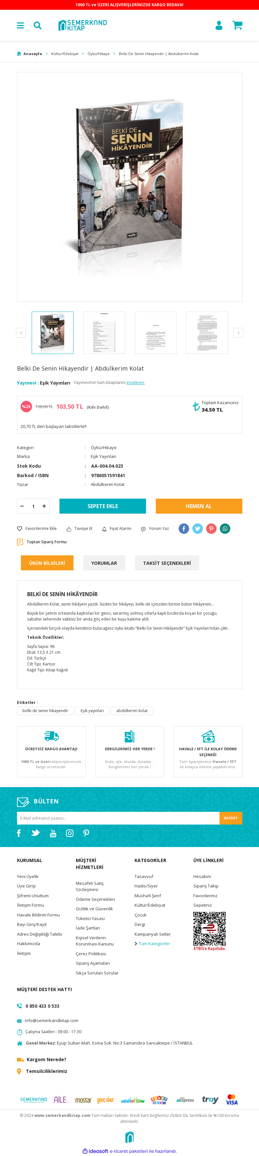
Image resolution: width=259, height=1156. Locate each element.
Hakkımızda (28, 943)
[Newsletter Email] (129, 818)
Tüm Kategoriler (152, 943)
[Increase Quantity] (44, 506)
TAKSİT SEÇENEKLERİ (167, 563)
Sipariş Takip (206, 886)
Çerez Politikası (91, 954)
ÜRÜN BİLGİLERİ (47, 563)
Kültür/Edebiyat (150, 905)
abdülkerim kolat (132, 710)
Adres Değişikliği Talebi (39, 934)
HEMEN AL (199, 506)
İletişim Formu (30, 905)
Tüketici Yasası (90, 918)
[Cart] (237, 25)
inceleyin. (135, 382)
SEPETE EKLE (103, 506)
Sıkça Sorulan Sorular (97, 973)
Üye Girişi (26, 886)
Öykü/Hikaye (104, 447)
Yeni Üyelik (28, 876)
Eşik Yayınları (55, 383)
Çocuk (141, 915)
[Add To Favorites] (37, 529)
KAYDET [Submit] (231, 817)
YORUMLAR (104, 563)
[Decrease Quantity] (22, 506)
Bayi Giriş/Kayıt (32, 924)
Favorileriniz (205, 896)
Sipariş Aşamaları (93, 963)
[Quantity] (33, 506)
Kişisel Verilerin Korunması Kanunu (95, 941)
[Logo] (82, 25)
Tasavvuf (144, 876)
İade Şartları (88, 928)
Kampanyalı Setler (153, 934)
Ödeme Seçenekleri (95, 899)
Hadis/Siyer (146, 886)
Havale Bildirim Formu (38, 915)
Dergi (140, 924)
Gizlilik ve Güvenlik (94, 909)
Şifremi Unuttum (33, 896)
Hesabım (202, 876)
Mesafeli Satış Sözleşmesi (90, 886)
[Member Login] (219, 25)
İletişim (24, 953)
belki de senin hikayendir (45, 710)
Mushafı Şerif (148, 896)
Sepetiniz (202, 905)
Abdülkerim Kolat (107, 484)
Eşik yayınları (92, 710)
